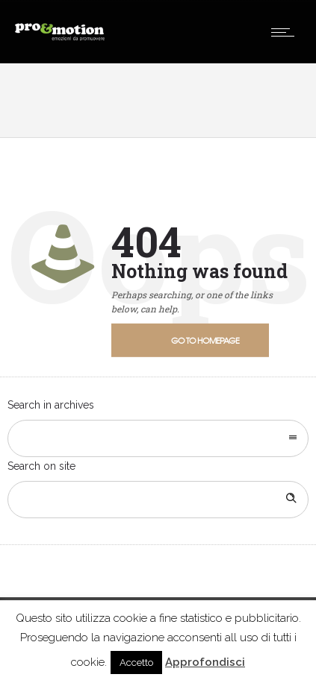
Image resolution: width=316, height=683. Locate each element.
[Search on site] (158, 499)
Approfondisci (205, 662)
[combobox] (158, 438)
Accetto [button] (136, 662)
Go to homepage (205, 340)
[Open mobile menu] (286, 32)
